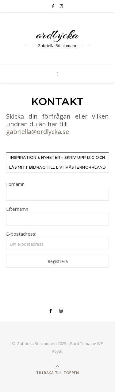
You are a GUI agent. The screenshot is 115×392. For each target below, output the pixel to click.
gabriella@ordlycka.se (37, 131)
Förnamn (15, 184)
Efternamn (17, 209)
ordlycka (57, 34)
